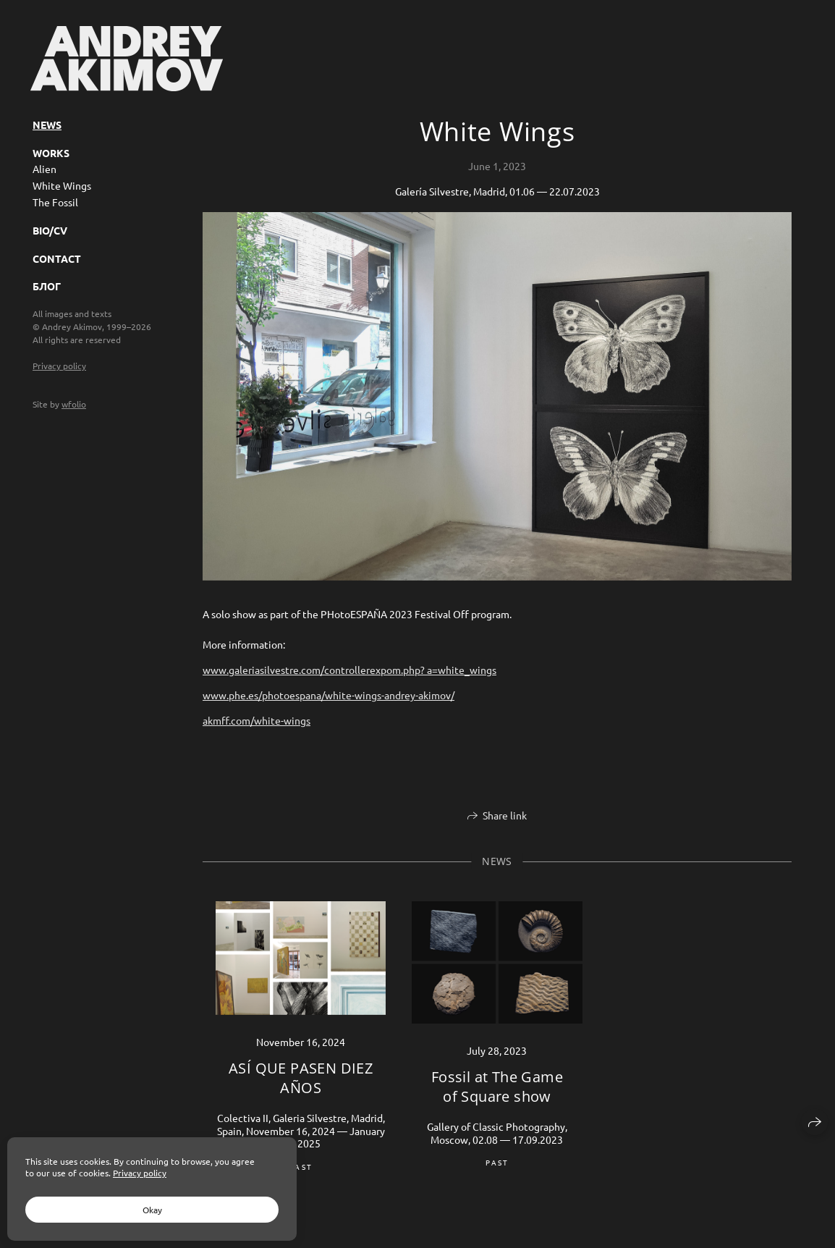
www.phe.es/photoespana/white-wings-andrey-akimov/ (328, 694)
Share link (505, 815)
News (47, 124)
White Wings (62, 185)
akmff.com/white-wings (256, 720)
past (301, 1166)
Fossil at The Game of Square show (497, 1086)
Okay (152, 1209)
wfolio (74, 404)
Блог (47, 285)
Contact (57, 258)
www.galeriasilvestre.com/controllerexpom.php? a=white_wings (349, 669)
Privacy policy (59, 365)
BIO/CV (50, 230)
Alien (44, 168)
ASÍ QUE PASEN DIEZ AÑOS (301, 1077)
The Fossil (55, 201)
